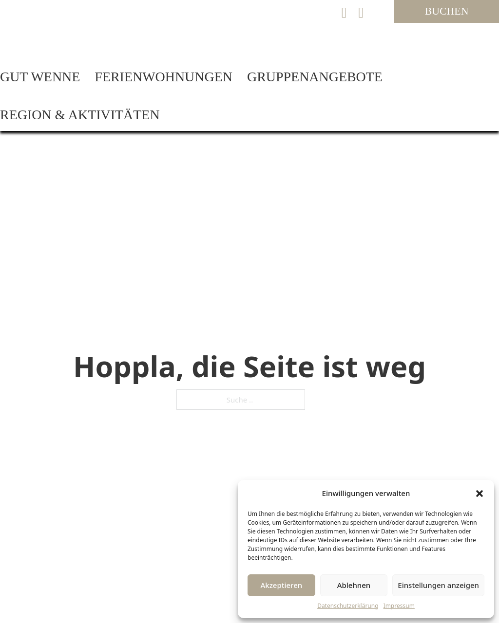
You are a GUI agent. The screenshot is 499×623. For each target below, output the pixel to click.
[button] (479, 493)
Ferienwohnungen (163, 76)
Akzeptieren (281, 585)
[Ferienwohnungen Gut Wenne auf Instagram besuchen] (361, 12)
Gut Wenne (40, 76)
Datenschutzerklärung (347, 606)
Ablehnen (354, 585)
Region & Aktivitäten (80, 114)
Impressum (399, 606)
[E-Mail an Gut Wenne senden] (344, 12)
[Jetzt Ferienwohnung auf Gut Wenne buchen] (446, 11)
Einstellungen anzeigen (438, 585)
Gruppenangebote (315, 76)
